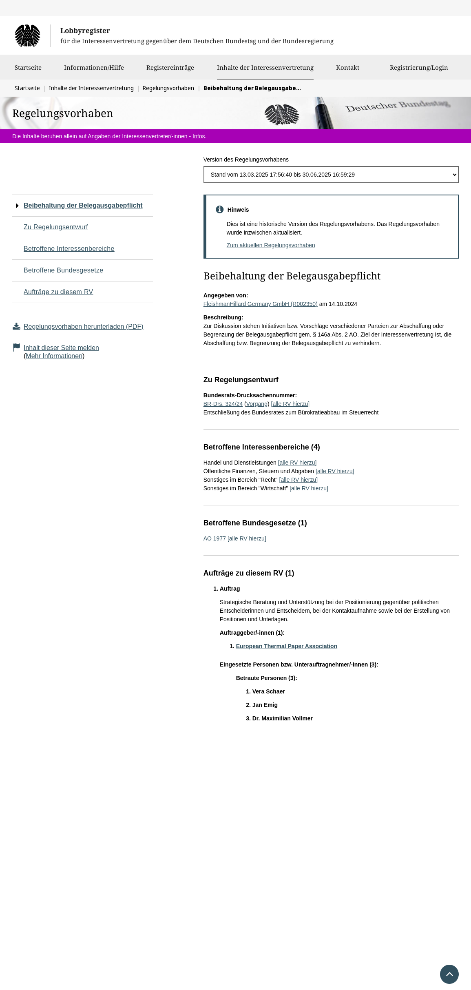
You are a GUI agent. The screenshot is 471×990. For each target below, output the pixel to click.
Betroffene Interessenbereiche (69, 248)
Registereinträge (170, 71)
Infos (198, 136)
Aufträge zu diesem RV (58, 291)
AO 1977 (214, 538)
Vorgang (257, 404)
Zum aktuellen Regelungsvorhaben (271, 245)
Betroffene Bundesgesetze (64, 270)
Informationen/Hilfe (94, 71)
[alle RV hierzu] (290, 404)
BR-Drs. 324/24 (223, 404)
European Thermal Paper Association (286, 646)
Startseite (28, 71)
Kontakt (347, 71)
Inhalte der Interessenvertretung (265, 67)
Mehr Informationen (54, 355)
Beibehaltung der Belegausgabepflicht (83, 205)
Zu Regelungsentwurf (56, 227)
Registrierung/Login (419, 71)
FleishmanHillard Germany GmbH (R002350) (260, 304)
